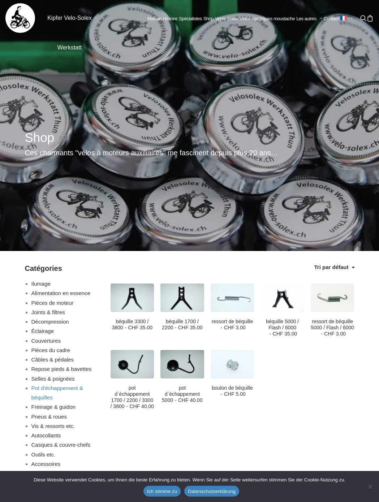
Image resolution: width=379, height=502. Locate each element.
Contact (331, 18)
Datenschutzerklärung (211, 491)
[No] (370, 486)
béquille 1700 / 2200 (182, 215)
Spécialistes (190, 18)
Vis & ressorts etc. (53, 316)
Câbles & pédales (52, 250)
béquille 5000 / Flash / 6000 (282, 218)
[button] (363, 18)
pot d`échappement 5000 (182, 284)
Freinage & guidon (53, 297)
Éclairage (42, 221)
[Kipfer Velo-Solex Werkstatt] (20, 18)
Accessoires (46, 354)
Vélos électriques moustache (267, 18)
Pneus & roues (49, 307)
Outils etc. (43, 345)
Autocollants (46, 326)
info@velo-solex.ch (90, 437)
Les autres (309, 18)
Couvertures (46, 231)
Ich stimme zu (162, 491)
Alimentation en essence (60, 183)
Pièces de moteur (52, 193)
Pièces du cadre (50, 240)
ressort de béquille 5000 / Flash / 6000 (332, 218)
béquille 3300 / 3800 (132, 215)
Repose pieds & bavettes (61, 259)
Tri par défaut (331, 157)
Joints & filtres (48, 202)
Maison (154, 18)
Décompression (50, 212)
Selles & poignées (53, 269)
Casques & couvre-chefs (60, 335)
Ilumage (41, 174)
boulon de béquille (232, 281)
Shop (208, 18)
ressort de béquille (232, 215)
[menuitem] (154, 19)
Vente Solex (226, 18)
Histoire (170, 18)
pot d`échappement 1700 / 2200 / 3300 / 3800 (132, 287)
